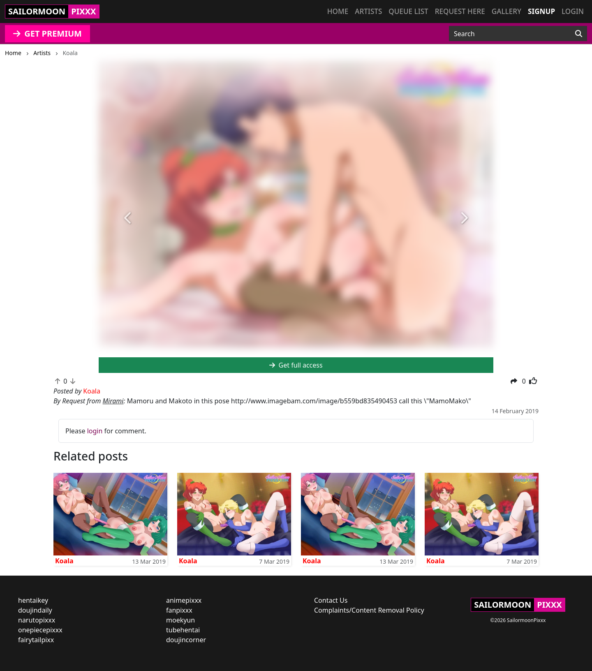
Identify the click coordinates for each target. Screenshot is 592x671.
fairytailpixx (36, 639)
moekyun (180, 620)
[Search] (578, 34)
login (95, 430)
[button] (128, 218)
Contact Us (330, 600)
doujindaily (35, 610)
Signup (541, 11)
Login (573, 11)
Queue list (408, 11)
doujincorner (186, 639)
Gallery (506, 11)
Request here (460, 11)
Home (337, 11)
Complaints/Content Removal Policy (369, 610)
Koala (64, 560)
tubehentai (183, 629)
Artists (368, 11)
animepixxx (183, 600)
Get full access (295, 365)
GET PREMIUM (47, 33)
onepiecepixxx (40, 629)
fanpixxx (179, 610)
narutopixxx (36, 620)
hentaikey (33, 600)
